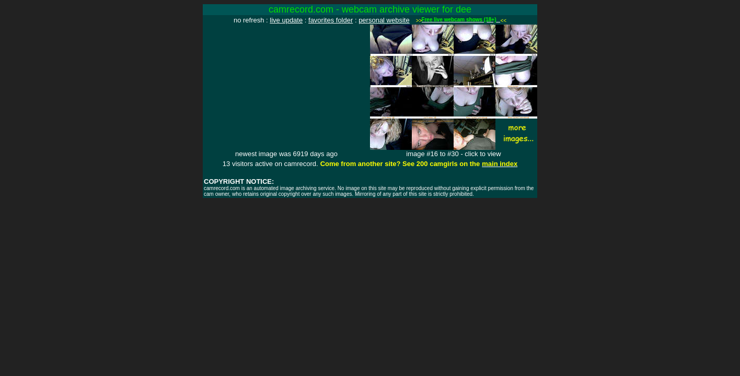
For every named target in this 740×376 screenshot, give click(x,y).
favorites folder (330, 20)
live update (286, 20)
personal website (384, 20)
